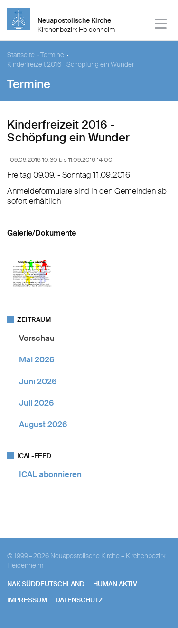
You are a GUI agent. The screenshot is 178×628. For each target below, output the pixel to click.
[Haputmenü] (161, 25)
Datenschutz (79, 600)
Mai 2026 (36, 359)
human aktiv (115, 583)
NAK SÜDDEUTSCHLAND (45, 583)
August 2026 (43, 424)
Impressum (27, 600)
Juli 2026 (36, 403)
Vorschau (37, 338)
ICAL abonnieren (50, 474)
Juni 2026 (37, 381)
